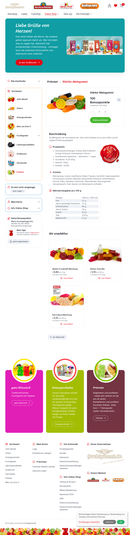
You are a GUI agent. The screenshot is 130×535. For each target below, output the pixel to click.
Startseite (12, 14)
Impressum (64, 457)
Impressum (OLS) (67, 494)
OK (120, 522)
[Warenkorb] (122, 6)
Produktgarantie (66, 449)
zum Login (18, 191)
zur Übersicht (57, 337)
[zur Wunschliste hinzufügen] (118, 99)
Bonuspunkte (65, 486)
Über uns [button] (68, 14)
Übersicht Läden (39, 471)
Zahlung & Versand (67, 482)
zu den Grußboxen (28, 62)
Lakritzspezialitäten (13, 466)
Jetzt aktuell (10, 449)
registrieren (34, 233)
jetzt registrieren (19, 241)
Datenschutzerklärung (69, 461)
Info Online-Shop (17, 208)
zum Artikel (66, 278)
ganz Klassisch (22, 403)
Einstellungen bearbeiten (89, 522)
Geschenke (10, 474)
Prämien (101, 418)
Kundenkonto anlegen (41, 453)
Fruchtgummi (10, 461)
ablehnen (109, 522)
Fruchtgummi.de (30, 523)
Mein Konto (14, 201)
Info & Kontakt (83, 14)
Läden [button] (24, 14)
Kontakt (63, 453)
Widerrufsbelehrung (68, 490)
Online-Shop (51, 14)
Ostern (8, 453)
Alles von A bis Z (12, 482)
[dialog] (102, 519)
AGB (61, 498)
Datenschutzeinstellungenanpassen (71, 467)
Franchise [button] (36, 14)
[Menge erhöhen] (105, 112)
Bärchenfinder (16, 81)
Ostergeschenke (64, 424)
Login (34, 449)
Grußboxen (10, 470)
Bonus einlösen (100, 120)
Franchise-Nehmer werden (43, 467)
